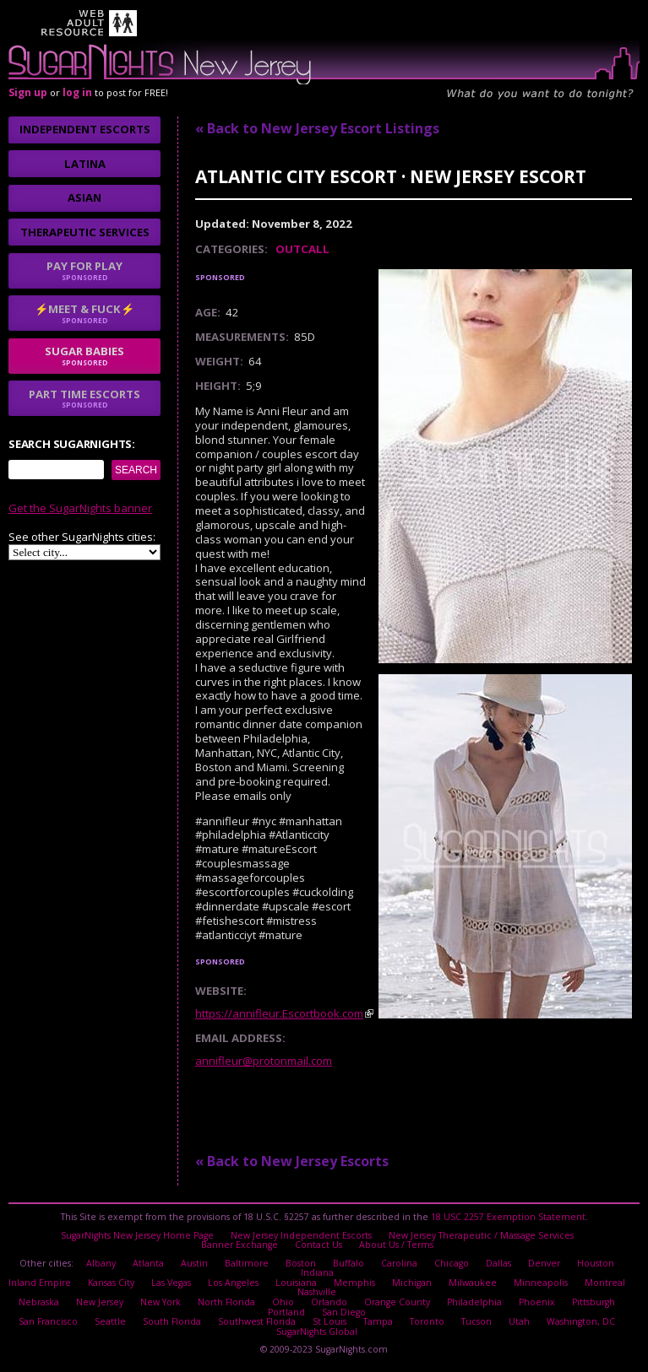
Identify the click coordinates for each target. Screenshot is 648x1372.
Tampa (378, 1321)
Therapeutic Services (85, 232)
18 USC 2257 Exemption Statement (508, 1217)
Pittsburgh (593, 1302)
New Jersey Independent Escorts (301, 1235)
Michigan (412, 1282)
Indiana (317, 1272)
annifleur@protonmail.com (263, 1060)
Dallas (498, 1263)
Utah (519, 1321)
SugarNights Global (316, 1331)
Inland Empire (39, 1282)
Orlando (329, 1302)
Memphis (354, 1282)
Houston (595, 1263)
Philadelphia (474, 1302)
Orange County (397, 1302)
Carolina (399, 1263)
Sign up (27, 92)
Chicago (451, 1263)
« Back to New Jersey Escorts (292, 1161)
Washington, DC (581, 1321)
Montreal (605, 1282)
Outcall (302, 249)
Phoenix (537, 1302)
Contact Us (318, 1244)
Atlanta (148, 1263)
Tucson (476, 1321)
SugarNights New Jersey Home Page (137, 1235)
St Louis (329, 1321)
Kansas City (111, 1282)
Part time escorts (84, 398)
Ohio (283, 1302)
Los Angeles (233, 1282)
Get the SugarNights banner (80, 508)
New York (160, 1302)
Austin (194, 1263)
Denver (544, 1263)
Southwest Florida (257, 1321)
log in (77, 92)
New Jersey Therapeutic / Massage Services (481, 1235)
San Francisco (48, 1321)
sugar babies (84, 355)
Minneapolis (541, 1282)
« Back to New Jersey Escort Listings (317, 128)
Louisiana (296, 1282)
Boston (301, 1263)
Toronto (427, 1321)
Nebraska (39, 1302)
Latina (85, 163)
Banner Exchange (239, 1244)
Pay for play (84, 270)
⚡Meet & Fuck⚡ (84, 313)
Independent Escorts (84, 129)
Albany (101, 1263)
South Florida (172, 1321)
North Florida (226, 1302)
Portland (286, 1312)
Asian (84, 197)
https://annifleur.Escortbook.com (279, 1013)
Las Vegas (171, 1282)
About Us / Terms (396, 1244)
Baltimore (247, 1263)
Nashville (316, 1292)
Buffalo (348, 1263)
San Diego (344, 1312)
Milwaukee (473, 1282)
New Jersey (99, 1302)
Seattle (110, 1321)
